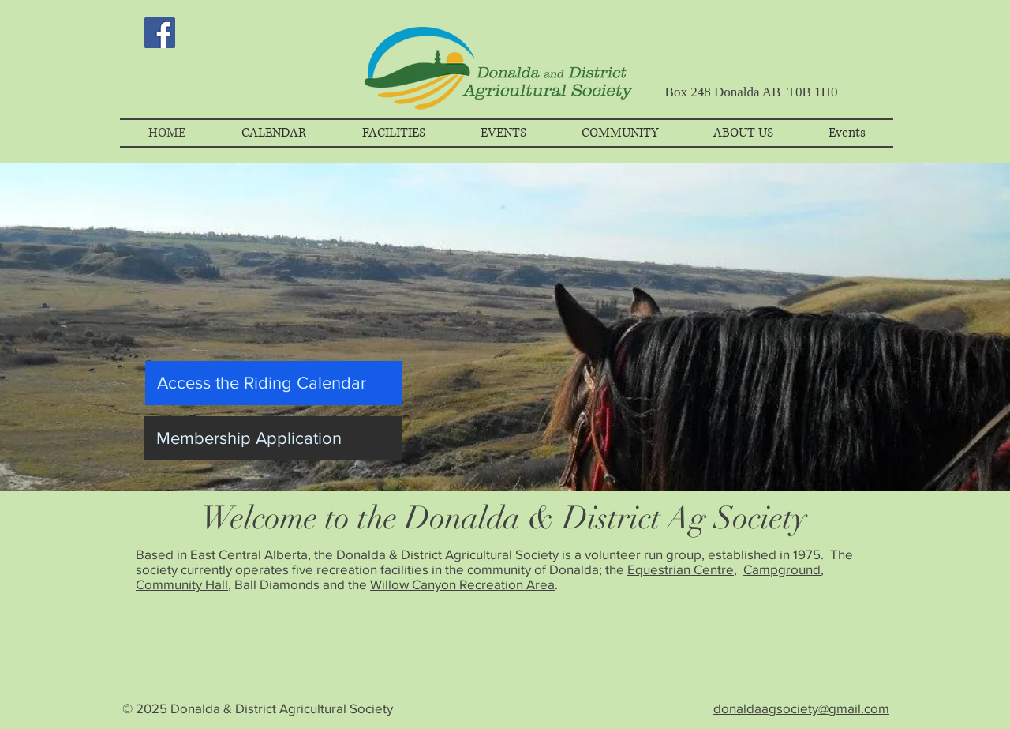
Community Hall (182, 584)
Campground (782, 569)
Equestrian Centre (680, 569)
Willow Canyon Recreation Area (462, 584)
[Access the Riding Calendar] (273, 383)
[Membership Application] (273, 438)
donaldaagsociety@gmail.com (801, 708)
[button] (273, 133)
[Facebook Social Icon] (159, 32)
